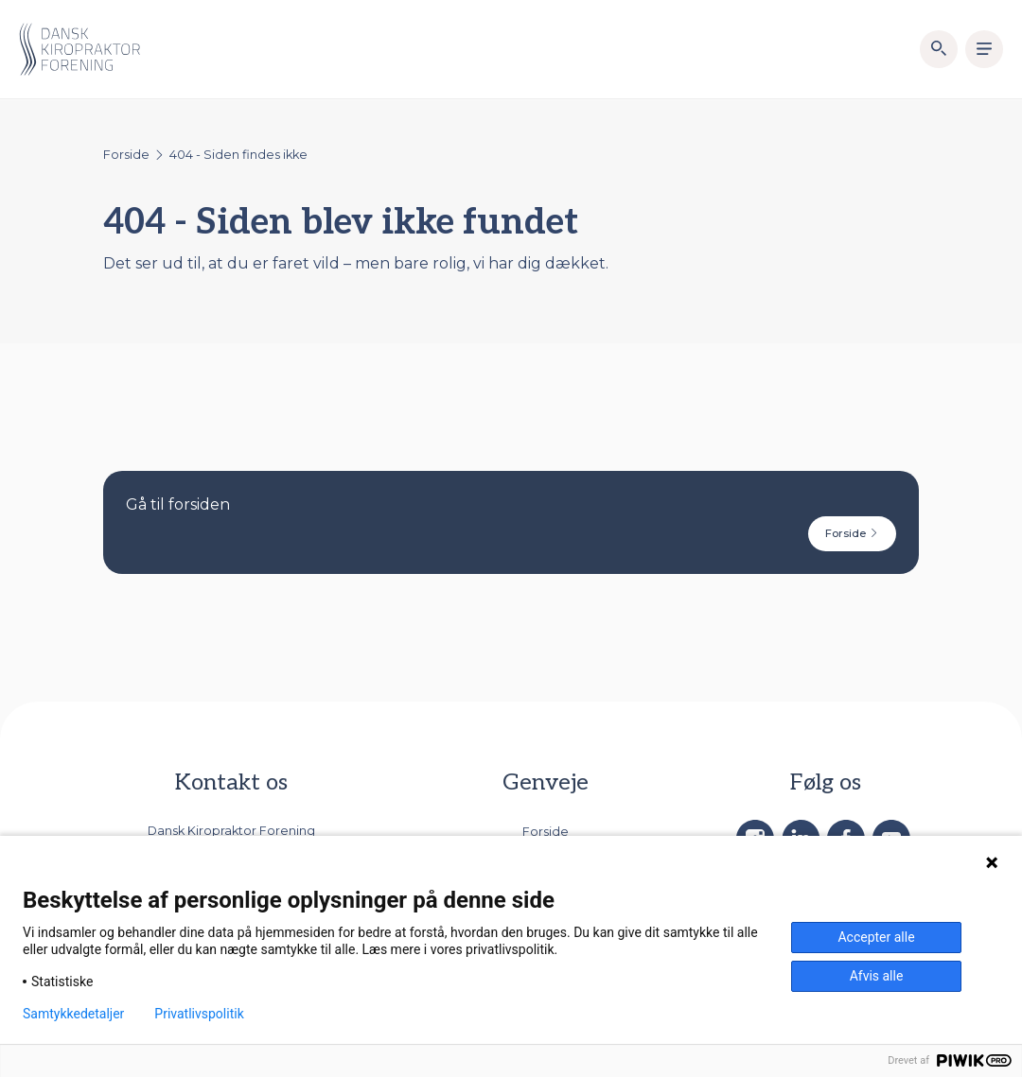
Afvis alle (877, 975)
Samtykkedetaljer (73, 1013)
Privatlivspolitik (198, 1013)
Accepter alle (875, 937)
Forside (126, 155)
